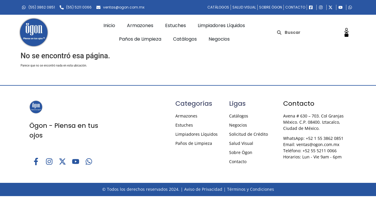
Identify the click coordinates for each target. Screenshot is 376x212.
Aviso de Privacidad (203, 189)
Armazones (140, 25)
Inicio (109, 25)
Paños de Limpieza (140, 39)
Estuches (175, 25)
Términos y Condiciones (250, 189)
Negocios (219, 39)
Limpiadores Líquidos (221, 25)
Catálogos (185, 39)
